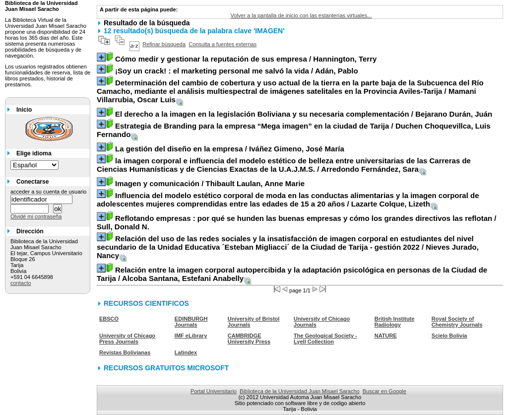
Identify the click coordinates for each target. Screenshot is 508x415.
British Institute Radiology (395, 322)
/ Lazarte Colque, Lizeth (288, 199)
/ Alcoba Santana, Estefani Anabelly (292, 274)
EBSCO (109, 319)
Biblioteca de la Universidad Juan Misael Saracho (300, 391)
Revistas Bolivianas (124, 352)
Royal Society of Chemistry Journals (457, 322)
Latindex (186, 352)
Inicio (24, 109)
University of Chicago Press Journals (127, 339)
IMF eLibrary (191, 336)
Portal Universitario (213, 391)
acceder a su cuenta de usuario (48, 192)
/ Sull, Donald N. (297, 222)
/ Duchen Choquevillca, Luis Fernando (294, 130)
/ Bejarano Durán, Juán (303, 114)
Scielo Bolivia (449, 336)
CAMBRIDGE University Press (249, 339)
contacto (20, 283)
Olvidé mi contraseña (36, 216)
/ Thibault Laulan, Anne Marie (210, 183)
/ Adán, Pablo (236, 71)
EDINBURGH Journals (191, 322)
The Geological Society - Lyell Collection (325, 339)
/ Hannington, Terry (246, 59)
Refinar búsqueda (164, 44)
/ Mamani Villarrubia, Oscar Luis (290, 91)
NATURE (386, 336)
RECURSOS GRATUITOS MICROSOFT (166, 368)
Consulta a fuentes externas (222, 44)
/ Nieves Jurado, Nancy (288, 247)
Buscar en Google (384, 391)
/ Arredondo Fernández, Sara (284, 164)
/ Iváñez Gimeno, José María (229, 148)
